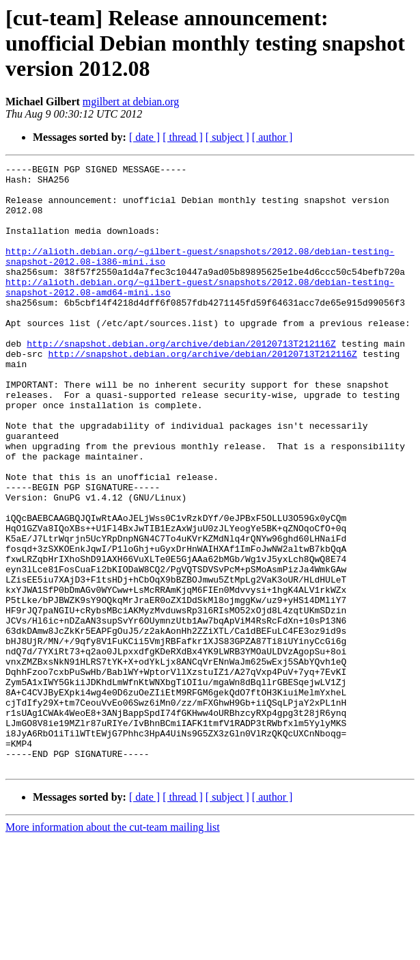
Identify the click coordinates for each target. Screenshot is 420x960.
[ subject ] (227, 137)
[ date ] (144, 137)
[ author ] (272, 137)
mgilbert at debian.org (131, 101)
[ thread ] (183, 137)
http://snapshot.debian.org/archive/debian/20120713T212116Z (181, 380)
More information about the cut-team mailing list (112, 948)
